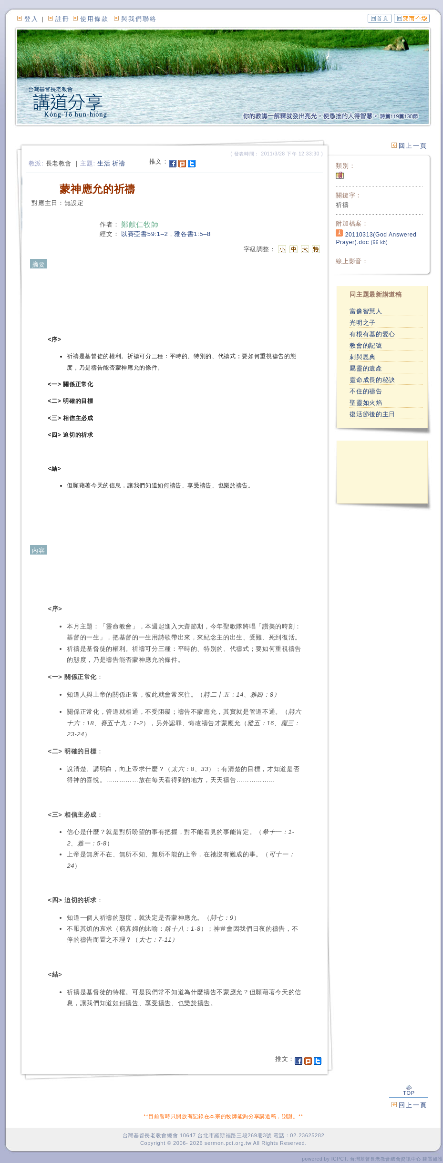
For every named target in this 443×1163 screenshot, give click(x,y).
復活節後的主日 (372, 414)
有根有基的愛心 (372, 334)
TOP (408, 1090)
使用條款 (94, 18)
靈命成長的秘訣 (372, 379)
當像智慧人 (366, 311)
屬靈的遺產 (366, 368)
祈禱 (118, 163)
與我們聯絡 (139, 18)
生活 (103, 163)
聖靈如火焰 (366, 402)
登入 (31, 18)
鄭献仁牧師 (139, 224)
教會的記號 (366, 345)
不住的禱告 (366, 391)
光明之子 (363, 322)
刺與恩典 (363, 356)
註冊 (62, 18)
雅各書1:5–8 (192, 233)
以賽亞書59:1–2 (144, 233)
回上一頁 (413, 145)
